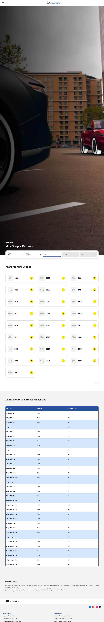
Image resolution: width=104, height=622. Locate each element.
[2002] (20, 373)
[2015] (84, 313)
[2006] (84, 349)
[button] (22, 254)
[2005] (20, 361)
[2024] (84, 278)
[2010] (52, 337)
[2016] (52, 313)
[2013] (52, 325)
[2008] (20, 349)
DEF (96, 383)
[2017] (20, 313)
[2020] (20, 302)
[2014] (20, 325)
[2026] (20, 278)
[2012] (84, 325)
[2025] (52, 278)
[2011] (20, 337)
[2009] (84, 337)
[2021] (84, 290)
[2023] (20, 290)
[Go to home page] (53, 2)
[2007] (52, 349)
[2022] (52, 290)
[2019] (52, 302)
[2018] (84, 302)
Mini (11, 601)
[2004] (52, 361)
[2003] (84, 361)
